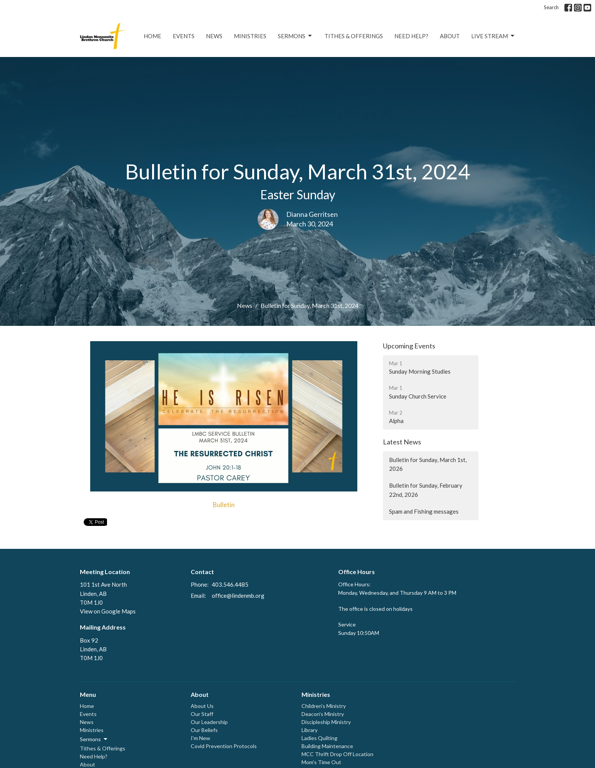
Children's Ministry (324, 706)
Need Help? (411, 36)
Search (551, 7)
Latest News (402, 442)
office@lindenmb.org (238, 595)
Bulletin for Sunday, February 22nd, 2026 (425, 490)
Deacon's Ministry (323, 714)
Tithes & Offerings (353, 36)
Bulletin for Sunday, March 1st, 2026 (428, 464)
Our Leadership (209, 722)
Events (184, 36)
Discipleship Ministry (326, 722)
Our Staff (202, 714)
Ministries (250, 36)
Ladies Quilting (319, 738)
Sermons (295, 36)
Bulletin (224, 505)
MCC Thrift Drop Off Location (337, 754)
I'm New (200, 738)
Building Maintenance (327, 746)
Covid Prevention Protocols (224, 746)
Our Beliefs (204, 730)
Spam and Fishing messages (424, 511)
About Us (202, 706)
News (214, 36)
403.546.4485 (230, 584)
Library (310, 730)
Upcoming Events (409, 346)
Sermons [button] (94, 739)
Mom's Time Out (321, 762)
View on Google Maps (108, 611)
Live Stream (493, 36)
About (450, 36)
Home (152, 36)
